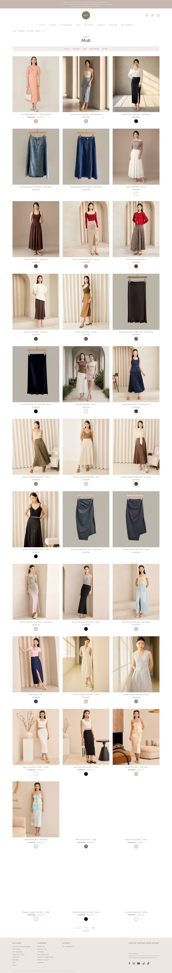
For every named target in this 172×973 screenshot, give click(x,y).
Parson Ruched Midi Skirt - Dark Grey (86, 549)
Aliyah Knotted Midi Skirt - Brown (86, 259)
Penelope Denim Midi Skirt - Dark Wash (86, 187)
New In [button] (42, 25)
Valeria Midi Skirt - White (136, 187)
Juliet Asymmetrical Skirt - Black (86, 767)
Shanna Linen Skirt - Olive (86, 839)
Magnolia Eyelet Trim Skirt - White (35, 912)
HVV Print (88, 25)
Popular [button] (113, 25)
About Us (41, 946)
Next (93, 928)
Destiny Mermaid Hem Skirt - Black (86, 622)
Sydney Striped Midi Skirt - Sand (86, 694)
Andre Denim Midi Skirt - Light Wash (136, 622)
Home (15, 31)
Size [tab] (84, 49)
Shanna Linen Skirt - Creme (136, 839)
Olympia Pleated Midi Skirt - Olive (36, 477)
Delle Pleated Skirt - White (86, 404)
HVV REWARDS (127, 25)
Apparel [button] (53, 25)
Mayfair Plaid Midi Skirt (136, 259)
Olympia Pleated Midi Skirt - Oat (86, 477)
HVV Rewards (18, 952)
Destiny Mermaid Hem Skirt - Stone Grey (36, 622)
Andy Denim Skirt (36, 694)
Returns (16, 960)
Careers (41, 952)
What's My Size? (19, 954)
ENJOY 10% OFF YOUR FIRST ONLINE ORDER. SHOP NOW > (86, 2)
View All (86, 931)
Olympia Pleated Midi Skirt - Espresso (136, 477)
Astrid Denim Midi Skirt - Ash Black (136, 114)
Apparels (21, 31)
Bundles (101, 25)
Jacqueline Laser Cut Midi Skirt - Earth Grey (136, 332)
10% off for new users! (22, 946)
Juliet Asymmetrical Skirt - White (36, 767)
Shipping (16, 957)
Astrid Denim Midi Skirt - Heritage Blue (86, 114)
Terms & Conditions (45, 957)
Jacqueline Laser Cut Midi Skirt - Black (36, 404)
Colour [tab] (66, 49)
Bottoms (30, 31)
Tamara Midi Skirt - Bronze (86, 332)
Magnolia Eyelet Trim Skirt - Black (86, 912)
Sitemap (41, 962)
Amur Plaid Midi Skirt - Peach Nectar (36, 114)
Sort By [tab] (104, 49)
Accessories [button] (66, 25)
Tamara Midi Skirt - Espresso (35, 332)
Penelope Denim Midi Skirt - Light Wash (36, 187)
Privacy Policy (43, 960)
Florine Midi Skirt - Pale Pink (136, 767)
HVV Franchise (43, 954)
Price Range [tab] (94, 49)
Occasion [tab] (76, 49)
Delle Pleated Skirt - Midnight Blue (136, 404)
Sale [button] (78, 25)
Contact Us (42, 949)
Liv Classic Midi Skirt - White (136, 912)
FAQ (14, 962)
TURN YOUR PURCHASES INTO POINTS (86, 6)
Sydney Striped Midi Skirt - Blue (136, 694)
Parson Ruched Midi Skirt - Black (136, 549)
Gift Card (16, 949)
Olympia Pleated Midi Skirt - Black (36, 549)
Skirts (37, 31)
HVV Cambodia (68, 946)
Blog (14, 965)
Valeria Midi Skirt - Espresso (36, 259)
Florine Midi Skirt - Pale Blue (36, 839)
